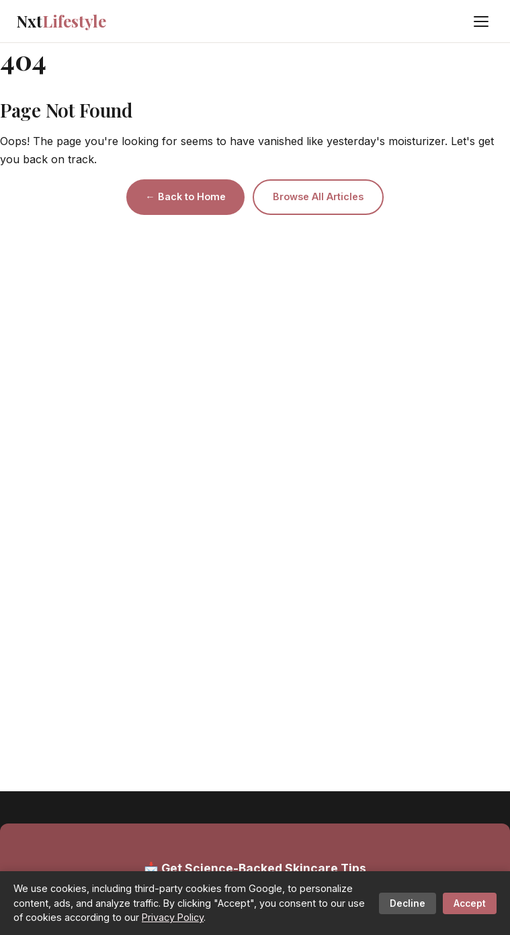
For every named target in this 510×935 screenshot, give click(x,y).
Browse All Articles (318, 196)
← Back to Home (185, 196)
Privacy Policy (173, 917)
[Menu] (481, 21)
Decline (407, 903)
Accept (470, 903)
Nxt (61, 21)
